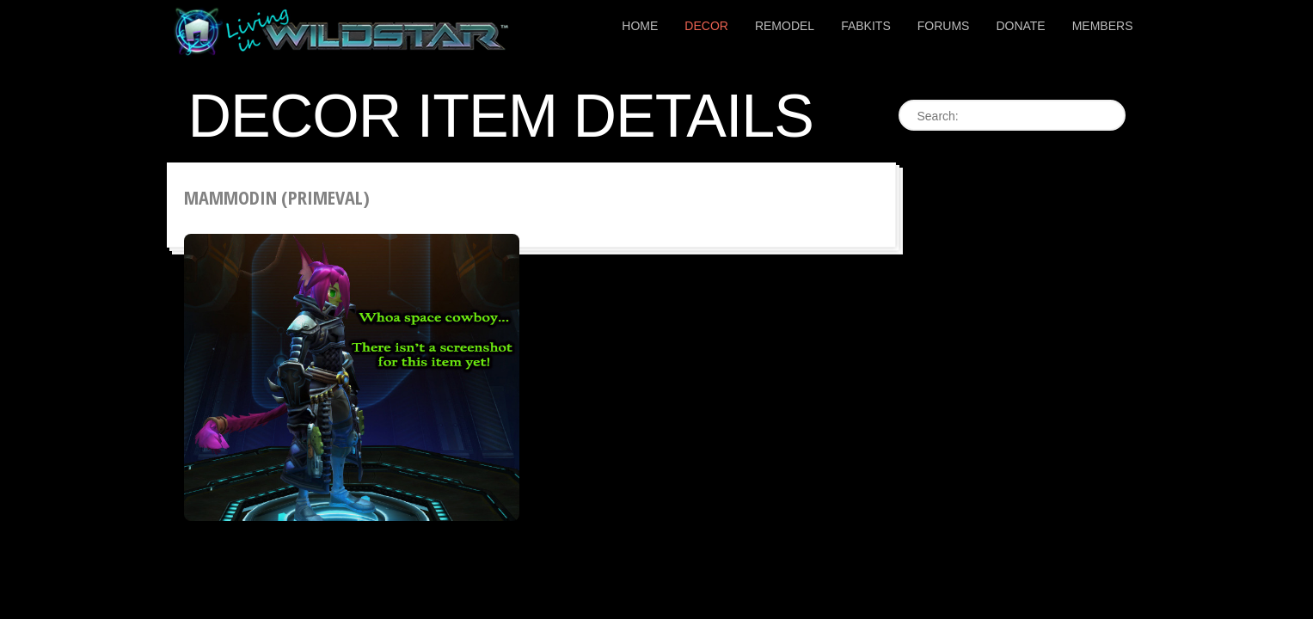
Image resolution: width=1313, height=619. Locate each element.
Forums (943, 26)
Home (640, 26)
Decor (706, 26)
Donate (1020, 26)
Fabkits (866, 26)
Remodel (784, 26)
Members (1102, 26)
